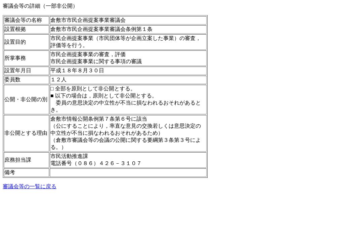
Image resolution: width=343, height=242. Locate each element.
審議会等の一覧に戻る (29, 186)
